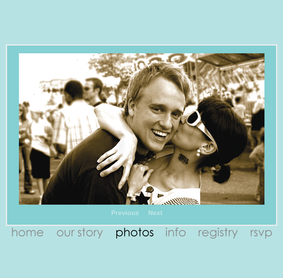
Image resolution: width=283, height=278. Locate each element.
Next (155, 213)
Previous (125, 213)
